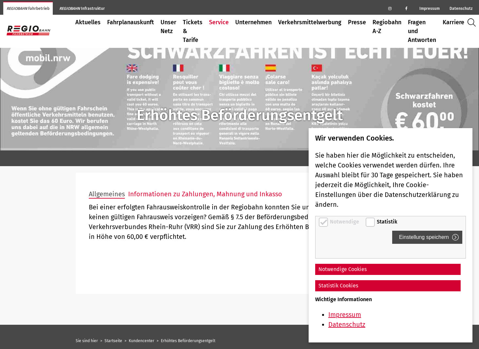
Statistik (387, 222)
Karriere (453, 22)
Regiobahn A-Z (387, 27)
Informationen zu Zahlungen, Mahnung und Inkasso (205, 194)
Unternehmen (253, 22)
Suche (473, 22)
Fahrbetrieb (28, 8)
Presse (357, 22)
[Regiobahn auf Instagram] (389, 8)
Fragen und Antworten (422, 31)
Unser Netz (168, 27)
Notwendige (345, 222)
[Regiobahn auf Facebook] (406, 8)
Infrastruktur (82, 8)
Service (219, 22)
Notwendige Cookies (342, 269)
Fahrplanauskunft (130, 22)
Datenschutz (461, 8)
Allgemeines (107, 194)
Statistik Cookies (338, 285)
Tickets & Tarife (192, 31)
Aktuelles (88, 22)
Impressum (429, 8)
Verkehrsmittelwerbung (309, 22)
